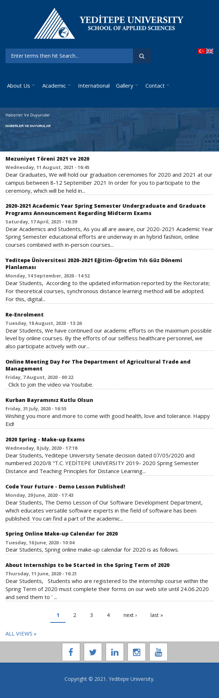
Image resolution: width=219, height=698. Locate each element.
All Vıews (19, 633)
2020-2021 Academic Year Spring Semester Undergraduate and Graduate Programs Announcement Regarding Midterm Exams (105, 209)
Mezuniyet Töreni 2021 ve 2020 (47, 158)
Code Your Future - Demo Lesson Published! (65, 486)
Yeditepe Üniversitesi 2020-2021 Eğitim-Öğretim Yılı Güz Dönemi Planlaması (93, 264)
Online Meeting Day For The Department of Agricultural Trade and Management (98, 365)
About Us (18, 85)
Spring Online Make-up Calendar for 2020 (61, 533)
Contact (155, 85)
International (94, 85)
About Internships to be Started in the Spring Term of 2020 (87, 564)
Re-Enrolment (24, 314)
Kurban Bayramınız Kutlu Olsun (49, 399)
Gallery (124, 85)
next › (130, 614)
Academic (54, 85)
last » (156, 614)
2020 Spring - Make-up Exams (45, 439)
